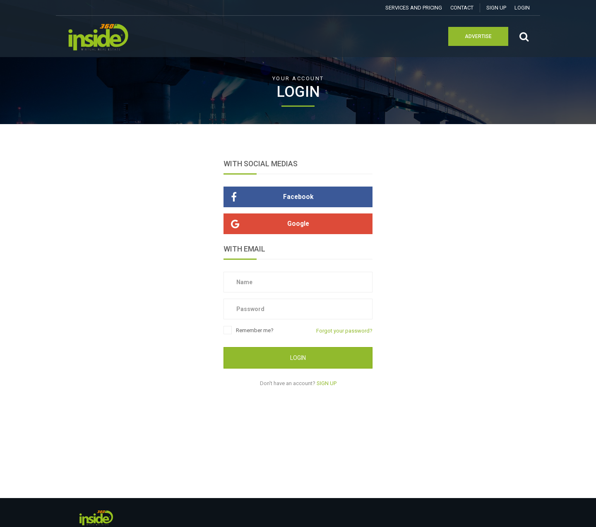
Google (266, 223)
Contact (461, 8)
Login (522, 8)
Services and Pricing (413, 8)
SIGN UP (496, 8)
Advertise (478, 36)
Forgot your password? (344, 331)
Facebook (268, 197)
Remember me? (248, 330)
